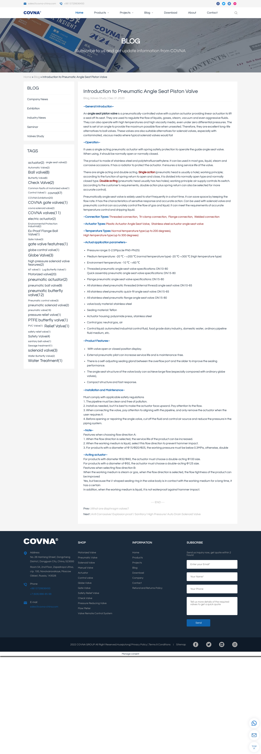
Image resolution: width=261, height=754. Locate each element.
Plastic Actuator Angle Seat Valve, (128, 223)
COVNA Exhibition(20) (40, 198)
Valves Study (35, 136)
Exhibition (33, 108)
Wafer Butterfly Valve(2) (41, 356)
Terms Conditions (160, 644)
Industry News (36, 117)
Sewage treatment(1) (40, 345)
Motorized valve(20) (42, 274)
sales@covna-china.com (40, 3)
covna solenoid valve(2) (41, 208)
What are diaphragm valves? (110, 508)
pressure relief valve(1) (44, 315)
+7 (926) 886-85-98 (40, 594)
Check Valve (85, 598)
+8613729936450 (72, 3)
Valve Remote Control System (95, 613)
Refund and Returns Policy (147, 588)
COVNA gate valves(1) (47, 202)
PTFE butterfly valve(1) (48, 320)
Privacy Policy (139, 644)
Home (79, 12)
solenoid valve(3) (42, 350)
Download (170, 12)
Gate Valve (84, 588)
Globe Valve (85, 583)
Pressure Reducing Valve (92, 603)
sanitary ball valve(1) (39, 341)
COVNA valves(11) (44, 213)
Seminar (32, 127)
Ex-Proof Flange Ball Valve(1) (43, 232)
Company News (37, 99)
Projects (125, 12)
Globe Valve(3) (40, 255)
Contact (212, 12)
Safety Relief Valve (88, 593)
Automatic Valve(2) (38, 167)
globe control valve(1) (43, 250)
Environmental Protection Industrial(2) (42, 224)
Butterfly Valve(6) (37, 178)
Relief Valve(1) (56, 326)
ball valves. (109, 131)
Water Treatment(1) (45, 361)
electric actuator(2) (42, 219)
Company (137, 578)
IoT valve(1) (34, 269)
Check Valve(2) (41, 183)
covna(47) (55, 193)
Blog (147, 12)
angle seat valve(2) (56, 162)
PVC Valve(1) (35, 325)
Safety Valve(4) (39, 336)
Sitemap (181, 644)
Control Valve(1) (37, 192)
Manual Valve (85, 568)
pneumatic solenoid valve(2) (48, 305)
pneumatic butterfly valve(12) (45, 293)
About (192, 12)
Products (100, 12)
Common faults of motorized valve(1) (48, 188)
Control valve (85, 578)
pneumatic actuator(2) (47, 279)
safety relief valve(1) (39, 331)
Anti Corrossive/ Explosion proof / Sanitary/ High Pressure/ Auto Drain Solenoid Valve (146, 514)
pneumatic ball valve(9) (45, 285)
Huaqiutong (123, 644)
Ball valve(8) (38, 172)
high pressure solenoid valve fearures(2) (49, 263)
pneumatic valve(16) (39, 310)
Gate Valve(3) (35, 239)
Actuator (83, 573)
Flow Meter (84, 608)
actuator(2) (36, 163)
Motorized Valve (87, 552)
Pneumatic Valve (87, 557)
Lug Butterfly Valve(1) (54, 269)
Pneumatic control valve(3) (43, 300)
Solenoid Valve (86, 562)
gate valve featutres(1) (48, 244)
